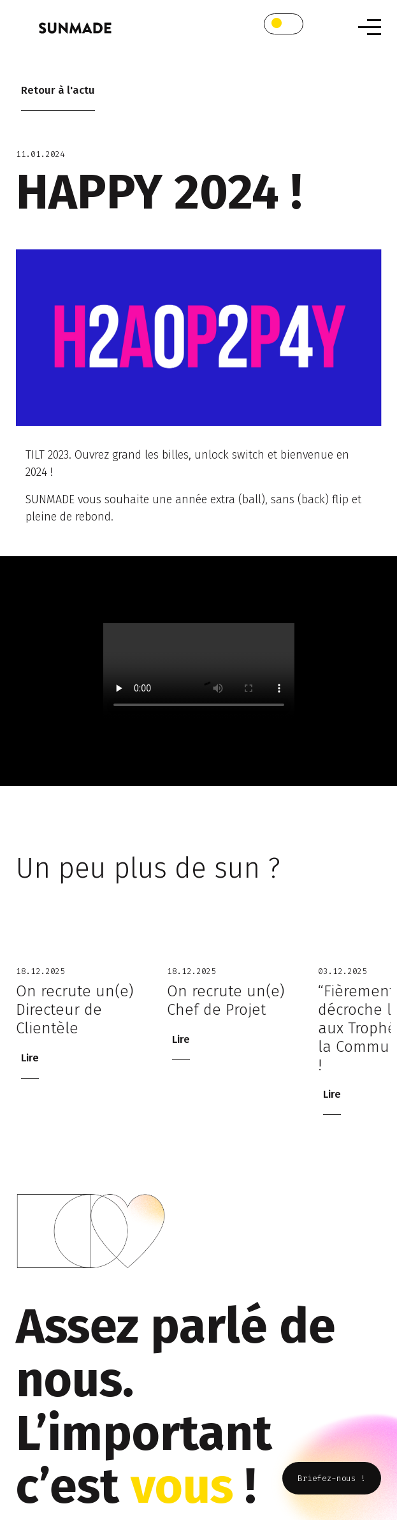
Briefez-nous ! (332, 1478)
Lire (30, 1058)
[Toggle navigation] (369, 27)
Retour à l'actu (58, 90)
